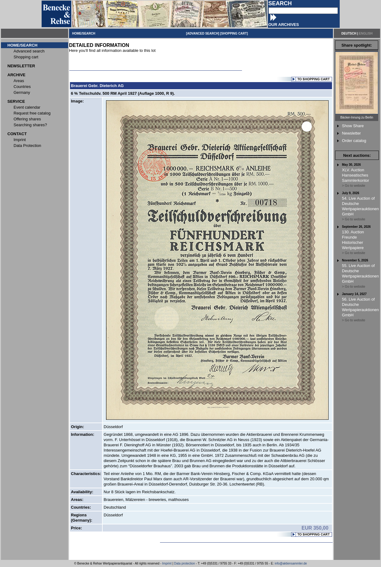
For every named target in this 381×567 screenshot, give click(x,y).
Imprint (167, 563)
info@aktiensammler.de (291, 563)
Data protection (184, 563)
